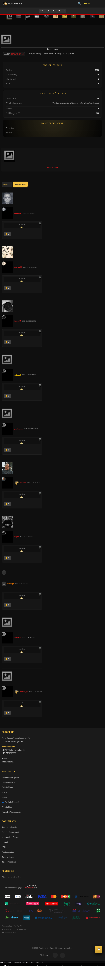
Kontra (4, 798)
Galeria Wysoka (8, 783)
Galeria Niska (7, 788)
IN (53, 10)
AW (59, 10)
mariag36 (18, 267)
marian (23, 483)
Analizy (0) (6, 184)
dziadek (17, 638)
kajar (16, 537)
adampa (17, 213)
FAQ (4, 848)
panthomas (18, 429)
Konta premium (8, 853)
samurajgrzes (17, 53)
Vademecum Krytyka (10, 778)
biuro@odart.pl (8, 762)
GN (48, 10)
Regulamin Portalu (9, 829)
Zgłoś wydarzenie (9, 863)
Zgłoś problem (8, 858)
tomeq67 (17, 321)
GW (42, 10)
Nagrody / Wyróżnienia (11, 813)
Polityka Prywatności (10, 834)
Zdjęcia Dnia (7, 808)
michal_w (24, 691)
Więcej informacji (52, 961)
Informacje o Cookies (10, 839)
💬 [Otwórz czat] (99, 949)
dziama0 (17, 375)
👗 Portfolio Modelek (11, 803)
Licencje (5, 843)
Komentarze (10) (20, 184)
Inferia (4, 793)
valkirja (10, 584)
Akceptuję (52, 954)
